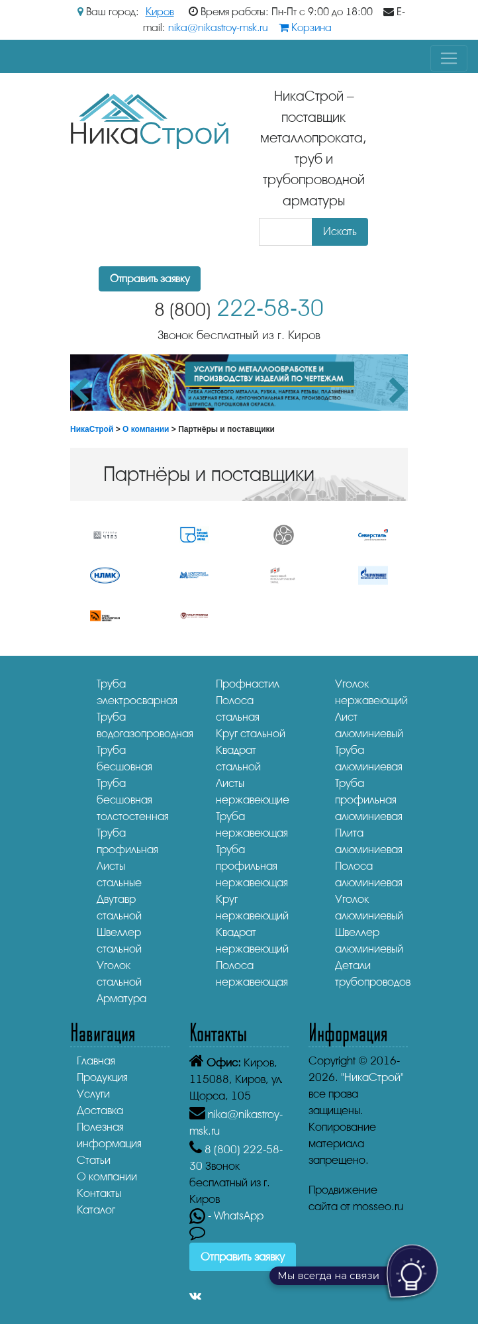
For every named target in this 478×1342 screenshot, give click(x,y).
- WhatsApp (226, 1216)
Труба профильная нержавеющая (252, 866)
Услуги (93, 1094)
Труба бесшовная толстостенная (133, 800)
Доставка (100, 1110)
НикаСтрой (91, 429)
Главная (96, 1061)
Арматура (121, 998)
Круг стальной (250, 733)
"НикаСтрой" (372, 1077)
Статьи (94, 1160)
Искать (340, 231)
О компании (145, 429)
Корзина (305, 28)
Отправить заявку (149, 279)
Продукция (102, 1077)
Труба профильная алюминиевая (369, 800)
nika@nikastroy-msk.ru (218, 28)
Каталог (96, 1210)
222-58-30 (239, 308)
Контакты (99, 1193)
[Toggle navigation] (448, 58)
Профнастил (247, 684)
